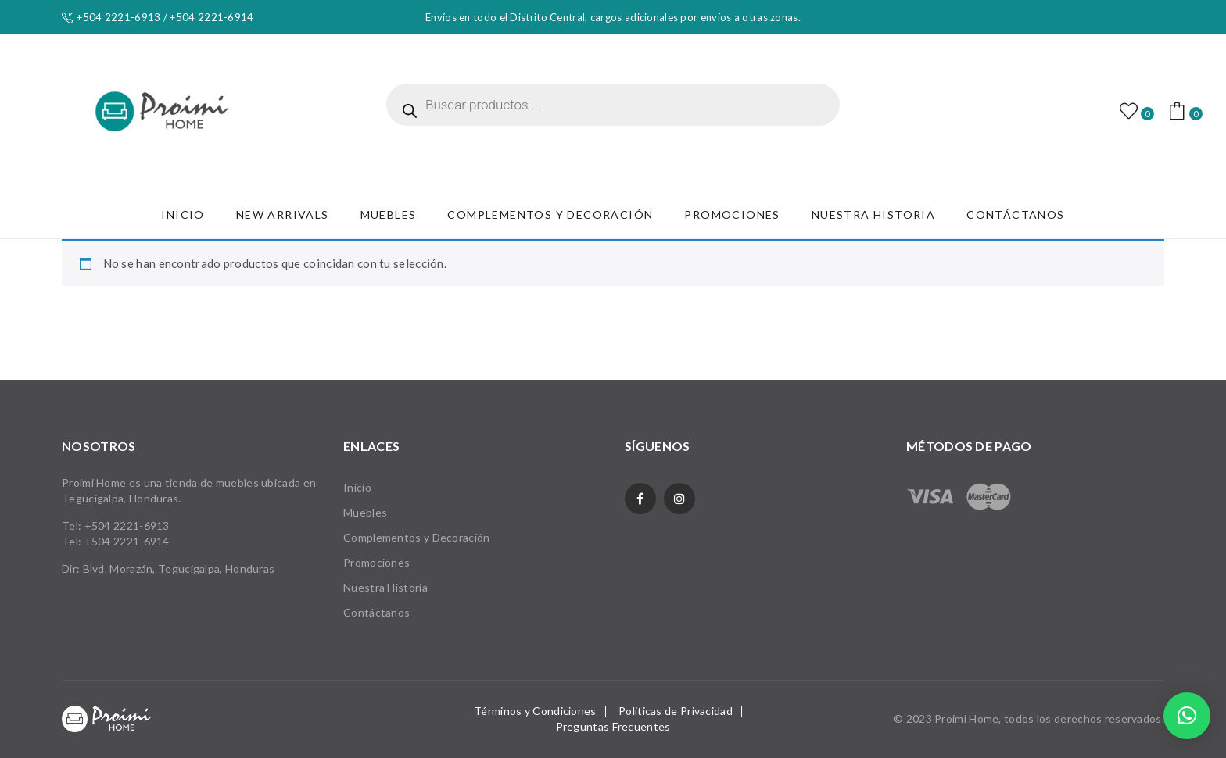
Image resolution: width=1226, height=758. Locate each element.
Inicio (357, 487)
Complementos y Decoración (416, 537)
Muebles (365, 512)
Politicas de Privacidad (675, 710)
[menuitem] (182, 214)
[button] (1186, 715)
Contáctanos (376, 612)
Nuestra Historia (385, 587)
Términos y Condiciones (535, 710)
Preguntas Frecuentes (613, 726)
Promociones (376, 562)
